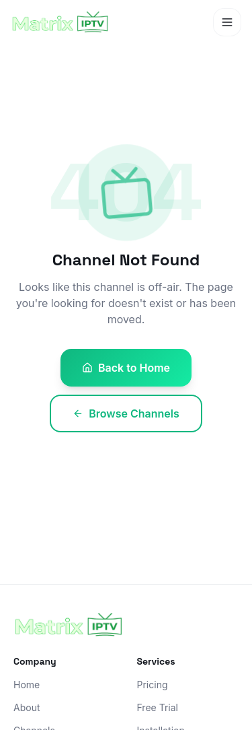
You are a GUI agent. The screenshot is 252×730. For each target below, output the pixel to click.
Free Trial (157, 707)
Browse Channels (126, 413)
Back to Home (126, 367)
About (26, 707)
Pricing (152, 684)
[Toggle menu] (227, 22)
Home (26, 684)
